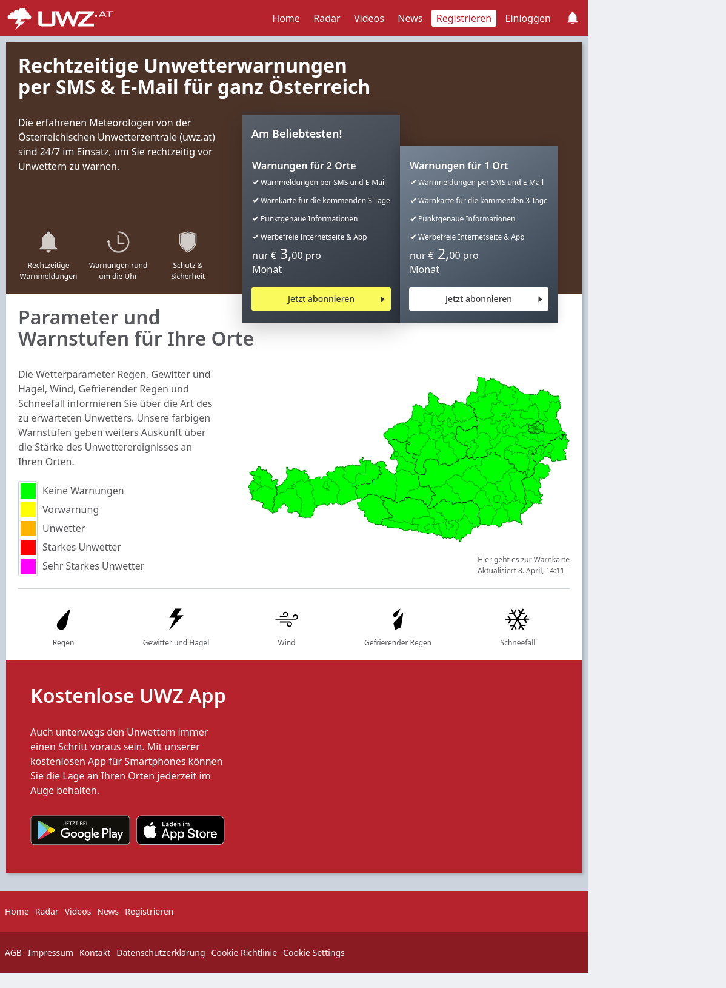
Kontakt (94, 952)
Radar (326, 18)
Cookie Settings (314, 952)
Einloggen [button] (528, 18)
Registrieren (463, 18)
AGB (13, 952)
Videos (369, 18)
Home (286, 18)
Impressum (50, 952)
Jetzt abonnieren (321, 298)
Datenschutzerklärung (160, 952)
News (410, 18)
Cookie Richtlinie (244, 952)
